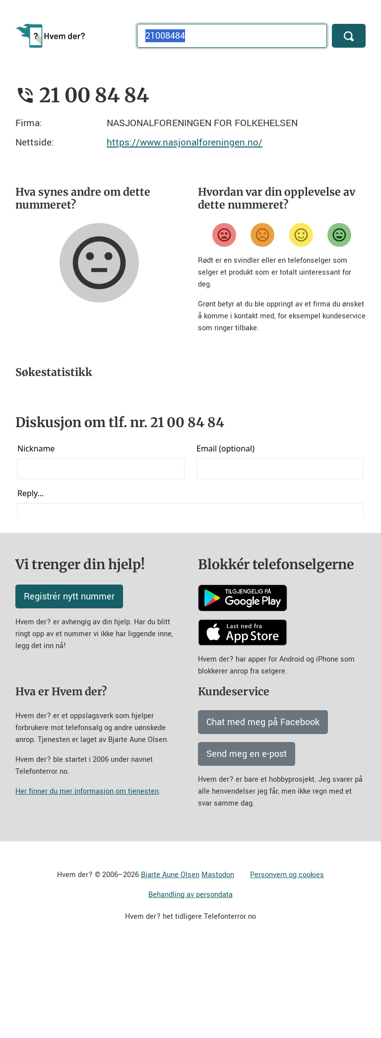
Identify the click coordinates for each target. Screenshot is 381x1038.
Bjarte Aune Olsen (170, 962)
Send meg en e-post (246, 841)
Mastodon (217, 962)
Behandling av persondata (190, 982)
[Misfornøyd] (262, 235)
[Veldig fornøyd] (339, 235)
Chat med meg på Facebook (262, 809)
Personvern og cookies (287, 962)
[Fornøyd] (301, 235)
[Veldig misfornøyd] (224, 235)
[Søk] (349, 36)
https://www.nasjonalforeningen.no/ (184, 142)
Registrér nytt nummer (69, 683)
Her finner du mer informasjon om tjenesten (87, 879)
